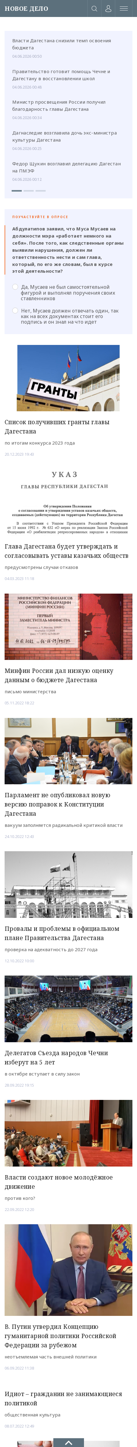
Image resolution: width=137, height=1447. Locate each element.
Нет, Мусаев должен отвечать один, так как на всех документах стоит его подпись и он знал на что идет (65, 316)
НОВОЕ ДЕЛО (26, 8)
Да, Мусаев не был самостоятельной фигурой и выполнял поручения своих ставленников (63, 292)
